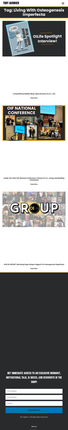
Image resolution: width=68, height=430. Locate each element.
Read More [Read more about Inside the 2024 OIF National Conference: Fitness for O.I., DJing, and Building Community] (34, 184)
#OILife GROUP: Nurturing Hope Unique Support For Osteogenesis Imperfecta (34, 264)
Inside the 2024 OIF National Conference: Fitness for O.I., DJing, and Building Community (34, 179)
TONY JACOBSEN (11, 3)
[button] (63, 3)
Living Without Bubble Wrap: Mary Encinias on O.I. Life (34, 94)
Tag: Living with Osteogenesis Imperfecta (34, 12)
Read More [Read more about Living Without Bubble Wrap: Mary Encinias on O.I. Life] (34, 98)
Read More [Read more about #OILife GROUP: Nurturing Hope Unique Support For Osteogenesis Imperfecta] (34, 268)
